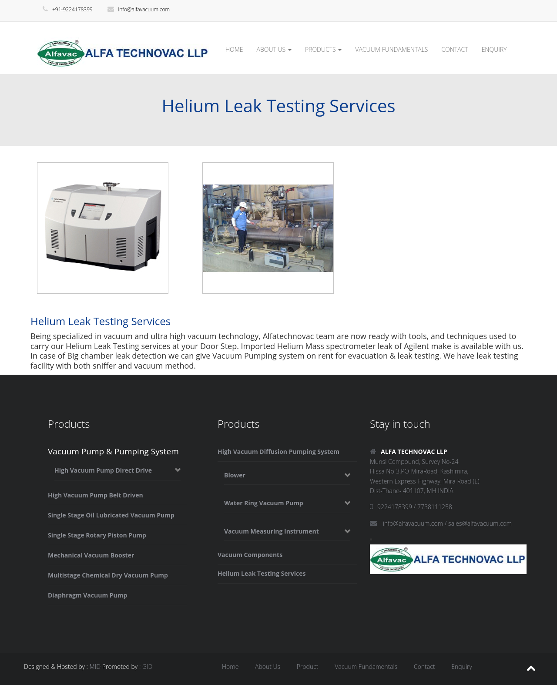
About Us (267, 666)
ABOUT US (274, 49)
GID (147, 666)
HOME (234, 49)
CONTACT (454, 49)
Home (230, 666)
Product (308, 666)
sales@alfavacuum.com (480, 523)
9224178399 (394, 507)
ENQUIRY (494, 49)
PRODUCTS (323, 49)
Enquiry (461, 666)
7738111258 (434, 507)
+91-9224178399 (68, 9)
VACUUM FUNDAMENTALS (391, 49)
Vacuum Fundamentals (366, 666)
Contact (424, 666)
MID (95, 666)
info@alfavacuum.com (138, 9)
